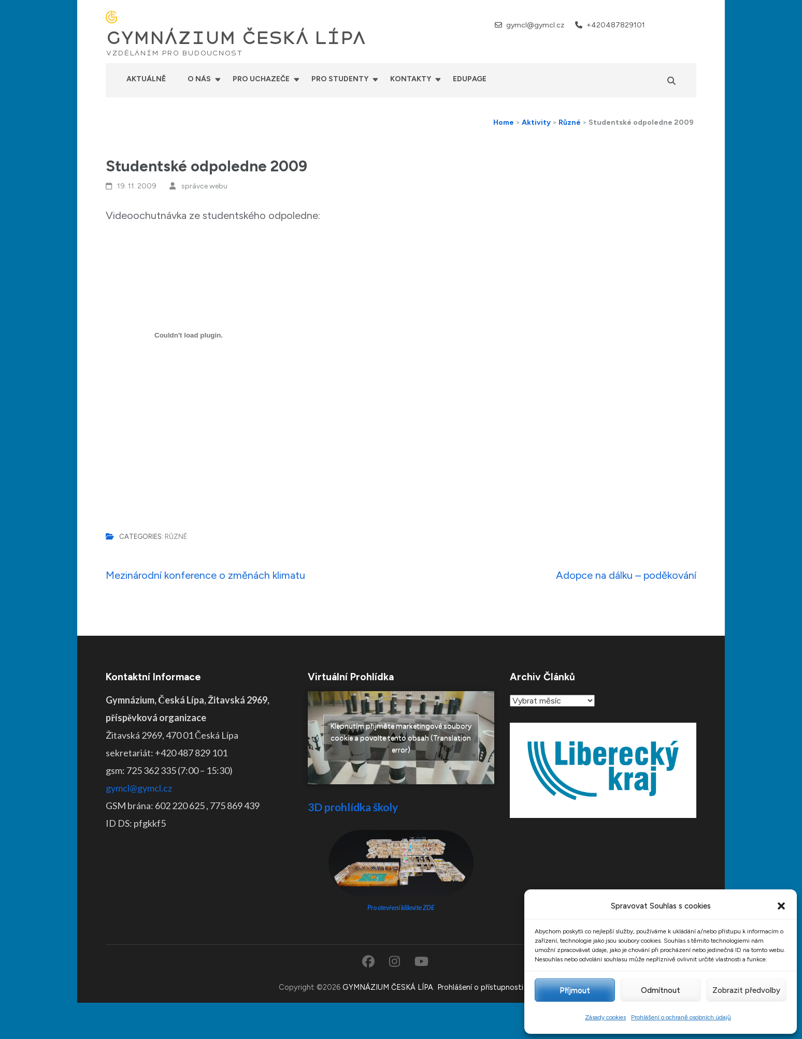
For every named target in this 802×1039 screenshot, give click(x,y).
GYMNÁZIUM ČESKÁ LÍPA (236, 38)
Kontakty (410, 79)
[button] (781, 906)
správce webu (204, 186)
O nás (199, 79)
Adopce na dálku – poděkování (626, 575)
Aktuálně (146, 79)
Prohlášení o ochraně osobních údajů (681, 1017)
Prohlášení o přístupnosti (480, 987)
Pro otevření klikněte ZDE (401, 908)
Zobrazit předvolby (746, 990)
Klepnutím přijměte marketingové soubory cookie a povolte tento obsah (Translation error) (401, 738)
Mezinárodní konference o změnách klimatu (205, 575)
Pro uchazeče (261, 79)
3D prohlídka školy (353, 806)
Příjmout (575, 990)
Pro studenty (339, 79)
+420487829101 (615, 25)
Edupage (469, 79)
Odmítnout (660, 990)
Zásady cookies (605, 1017)
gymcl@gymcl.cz (535, 25)
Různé (176, 536)
